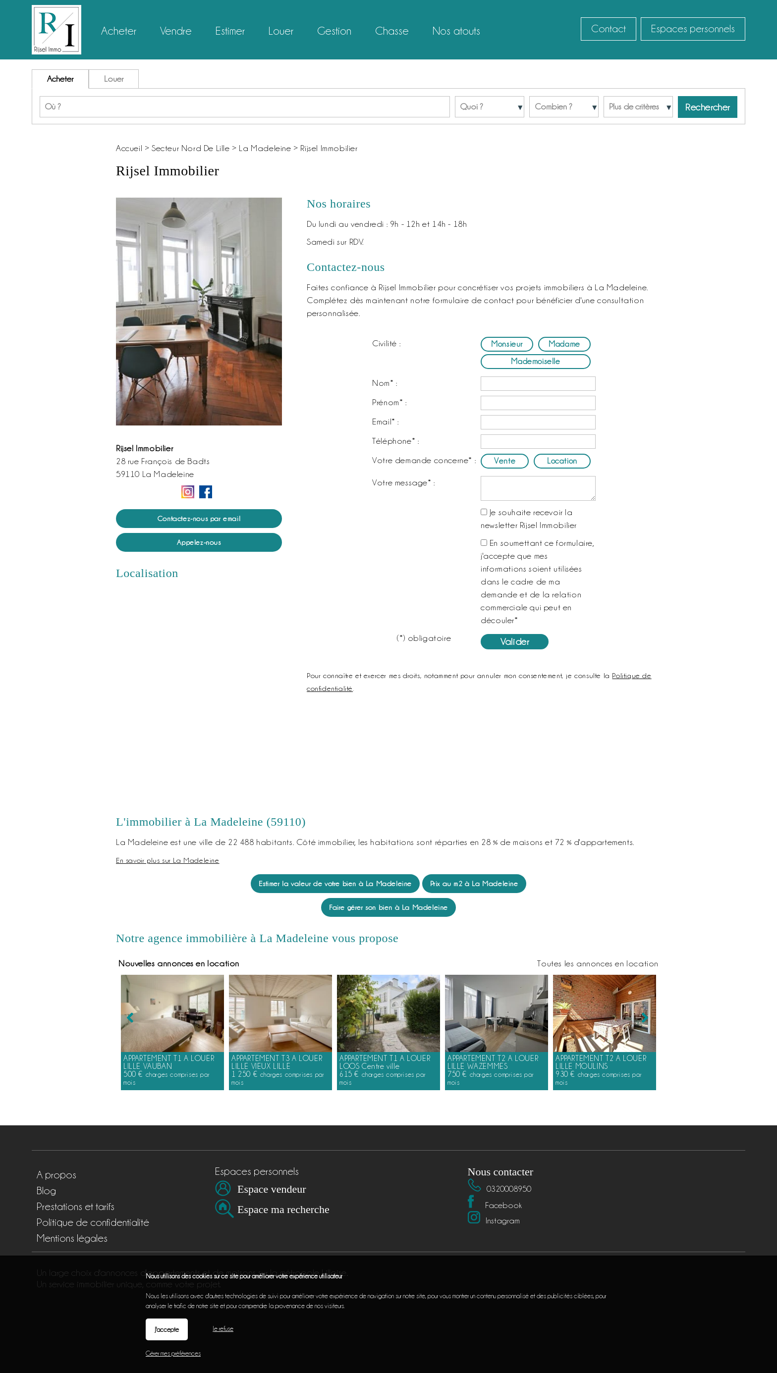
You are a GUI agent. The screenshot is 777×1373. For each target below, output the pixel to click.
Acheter (60, 78)
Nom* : (384, 382)
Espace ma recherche (283, 1209)
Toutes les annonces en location (598, 1048)
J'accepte (167, 1329)
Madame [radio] (564, 344)
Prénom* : (389, 402)
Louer (113, 78)
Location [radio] (562, 461)
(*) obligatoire (424, 638)
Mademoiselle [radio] (535, 361)
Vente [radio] (504, 461)
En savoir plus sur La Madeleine (168, 860)
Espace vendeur (271, 1189)
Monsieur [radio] (507, 344)
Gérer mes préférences (173, 1353)
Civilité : (386, 343)
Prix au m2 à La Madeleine (474, 883)
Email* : (385, 421)
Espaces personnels (693, 28)
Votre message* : (403, 482)
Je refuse (223, 1328)
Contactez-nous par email (199, 518)
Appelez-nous (199, 542)
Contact (608, 28)
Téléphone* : (395, 440)
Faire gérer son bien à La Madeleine (388, 907)
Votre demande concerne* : (424, 460)
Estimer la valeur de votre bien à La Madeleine (335, 883)
